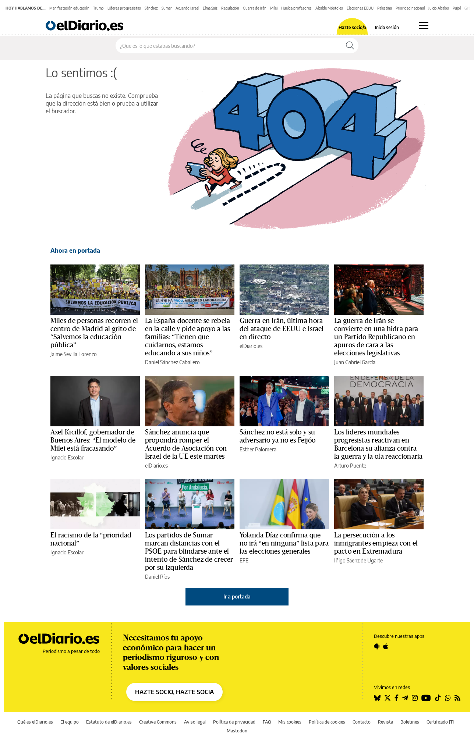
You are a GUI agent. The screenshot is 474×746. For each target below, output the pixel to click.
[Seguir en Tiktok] (438, 698)
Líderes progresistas (124, 8)
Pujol (457, 8)
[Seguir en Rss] (457, 698)
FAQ (267, 722)
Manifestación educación (69, 8)
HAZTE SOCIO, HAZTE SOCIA (174, 692)
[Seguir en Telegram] (405, 698)
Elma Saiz (210, 8)
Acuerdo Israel (187, 8)
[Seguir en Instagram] (415, 698)
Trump (98, 8)
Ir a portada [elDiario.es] (237, 596)
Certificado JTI (440, 722)
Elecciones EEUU (360, 8)
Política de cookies (327, 722)
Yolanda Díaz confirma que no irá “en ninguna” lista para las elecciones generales (284, 543)
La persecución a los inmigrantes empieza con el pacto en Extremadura (376, 543)
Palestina (384, 8)
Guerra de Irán (254, 8)
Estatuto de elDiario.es (109, 722)
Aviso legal (195, 722)
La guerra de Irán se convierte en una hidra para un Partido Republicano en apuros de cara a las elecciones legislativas (376, 337)
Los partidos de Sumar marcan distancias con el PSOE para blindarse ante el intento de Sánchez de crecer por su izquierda (189, 551)
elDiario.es (251, 346)
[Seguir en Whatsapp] (448, 698)
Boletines (409, 722)
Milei (273, 8)
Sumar (167, 8)
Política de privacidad (234, 722)
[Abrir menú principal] (423, 25)
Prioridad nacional (410, 8)
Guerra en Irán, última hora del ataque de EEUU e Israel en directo (282, 329)
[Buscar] (350, 45)
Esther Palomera (258, 449)
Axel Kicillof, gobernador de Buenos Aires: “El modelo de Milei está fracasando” (92, 440)
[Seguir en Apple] (385, 646)
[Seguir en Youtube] (426, 698)
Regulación (230, 8)
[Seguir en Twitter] (387, 698)
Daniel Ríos (157, 576)
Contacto (362, 722)
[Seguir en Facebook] (397, 698)
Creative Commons (158, 722)
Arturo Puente (350, 465)
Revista (385, 722)
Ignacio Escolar (67, 457)
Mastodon (237, 730)
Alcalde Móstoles (329, 8)
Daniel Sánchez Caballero (172, 362)
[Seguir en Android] (376, 646)
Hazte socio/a (352, 27)
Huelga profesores (296, 8)
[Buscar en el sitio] (229, 45)
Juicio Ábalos (438, 8)
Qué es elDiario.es (35, 722)
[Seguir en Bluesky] (377, 698)
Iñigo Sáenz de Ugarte (358, 560)
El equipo (69, 722)
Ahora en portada (75, 250)
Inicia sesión (387, 27)
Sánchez (151, 8)
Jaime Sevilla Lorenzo (73, 354)
